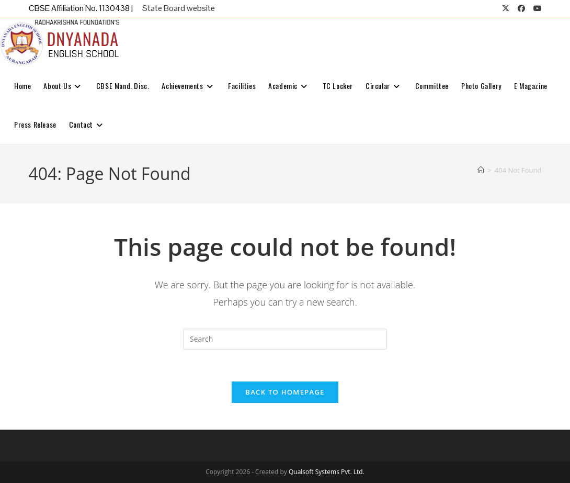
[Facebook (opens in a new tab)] (521, 8)
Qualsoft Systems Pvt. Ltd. (326, 471)
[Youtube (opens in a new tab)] (535, 8)
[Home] (480, 170)
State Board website (178, 8)
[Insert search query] (285, 339)
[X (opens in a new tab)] (506, 8)
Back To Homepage (284, 392)
